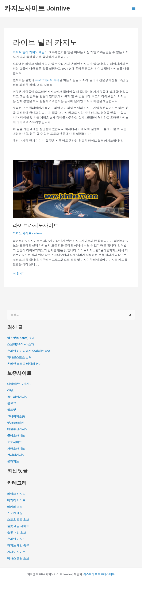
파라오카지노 (16, 448)
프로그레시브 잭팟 (47, 80)
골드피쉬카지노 (17, 396)
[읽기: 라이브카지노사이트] (71, 189)
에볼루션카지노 (17, 429)
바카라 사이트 (16, 500)
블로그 (11, 403)
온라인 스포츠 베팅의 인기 (24, 363)
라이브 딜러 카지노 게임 (29, 52)
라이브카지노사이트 (35, 225)
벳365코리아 (15, 422)
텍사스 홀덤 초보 (18, 558)
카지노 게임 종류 (18, 545)
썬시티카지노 (16, 454)
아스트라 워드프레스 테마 (99, 574)
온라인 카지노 (16, 538)
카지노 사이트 (22, 233)
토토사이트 (14, 442)
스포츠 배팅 (15, 513)
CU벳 (10, 390)
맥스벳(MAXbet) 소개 (21, 337)
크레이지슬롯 (16, 416)
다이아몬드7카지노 (19, 383)
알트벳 (11, 409)
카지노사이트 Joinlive (37, 8)
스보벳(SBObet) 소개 (20, 344)
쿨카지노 (13, 461)
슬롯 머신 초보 (16, 532)
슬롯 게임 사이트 (18, 526)
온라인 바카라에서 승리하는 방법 (29, 350)
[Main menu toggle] (133, 8)
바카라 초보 (15, 506)
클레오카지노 (16, 435)
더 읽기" (18, 273)
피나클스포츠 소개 (19, 357)
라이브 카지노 (16, 493)
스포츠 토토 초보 (18, 519)
